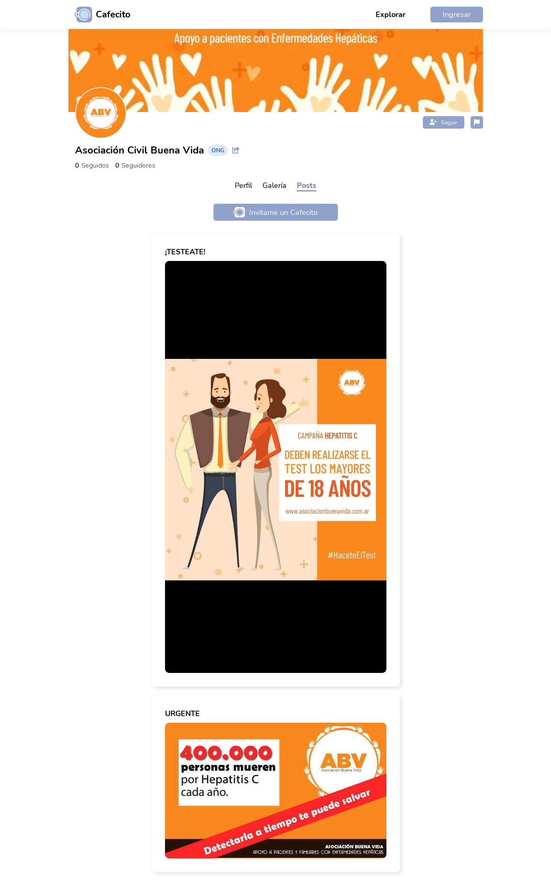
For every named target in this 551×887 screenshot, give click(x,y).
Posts (306, 185)
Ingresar (457, 14)
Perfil (243, 185)
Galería (274, 185)
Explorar (390, 14)
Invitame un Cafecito (275, 212)
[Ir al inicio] (99, 14)
